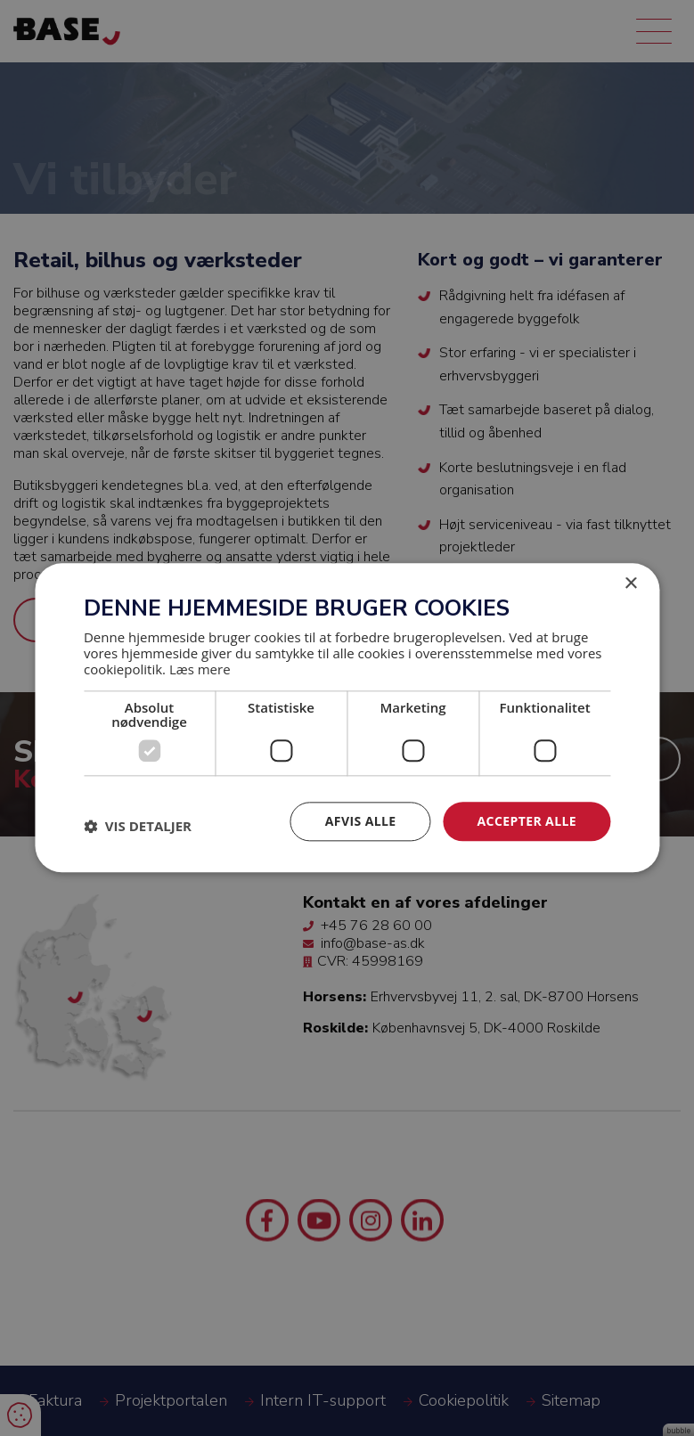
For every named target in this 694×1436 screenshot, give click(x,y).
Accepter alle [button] (527, 820)
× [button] (630, 584)
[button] (138, 826)
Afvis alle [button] (360, 820)
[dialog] (347, 718)
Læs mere (200, 669)
